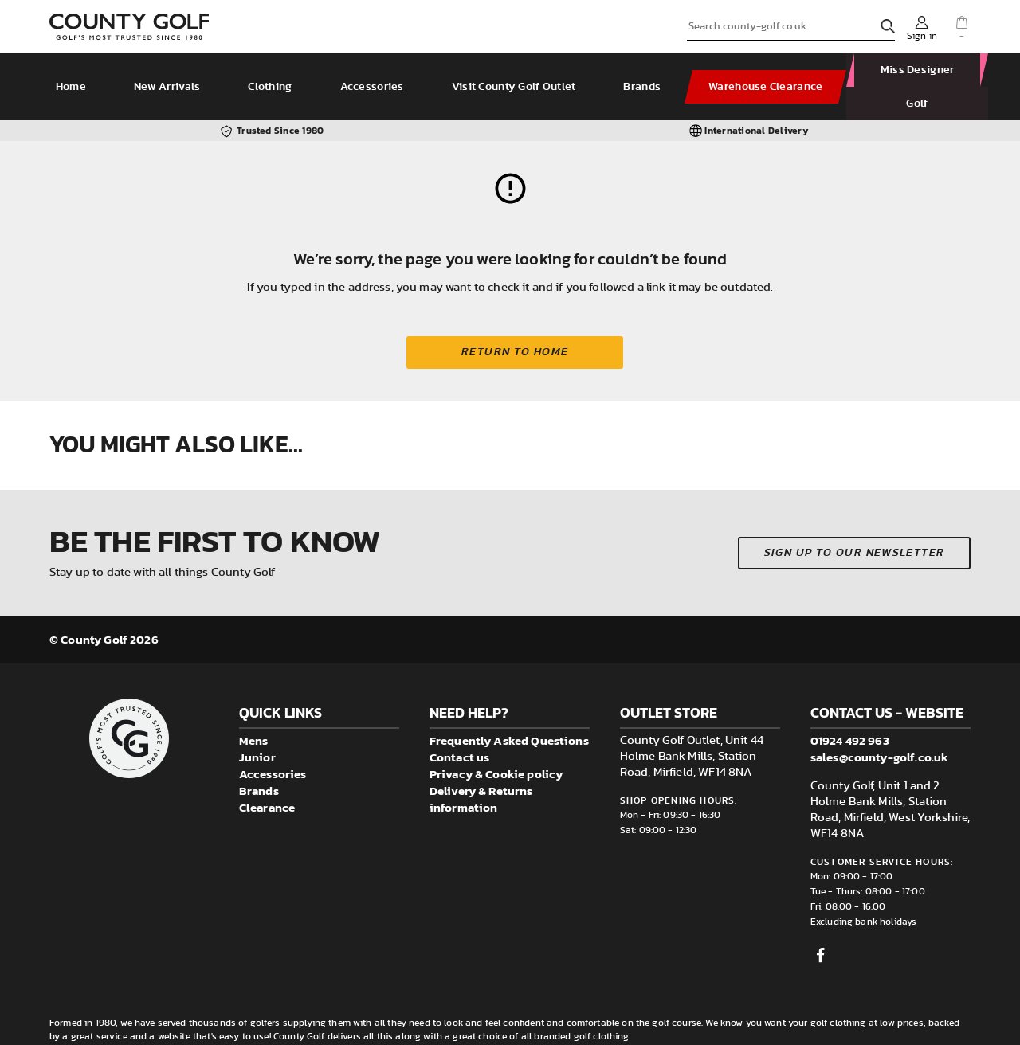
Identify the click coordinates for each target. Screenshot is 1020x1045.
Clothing (272, 70)
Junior (257, 723)
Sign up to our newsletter (854, 519)
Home (72, 70)
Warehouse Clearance (767, 70)
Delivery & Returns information (481, 765)
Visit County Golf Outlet (515, 70)
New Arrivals (168, 70)
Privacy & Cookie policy (496, 740)
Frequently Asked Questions (509, 707)
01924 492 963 (849, 707)
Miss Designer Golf (914, 70)
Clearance (267, 774)
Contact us (460, 723)
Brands (644, 70)
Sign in (922, 36)
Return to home (515, 318)
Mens (254, 707)
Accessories (374, 70)
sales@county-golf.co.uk (879, 723)
